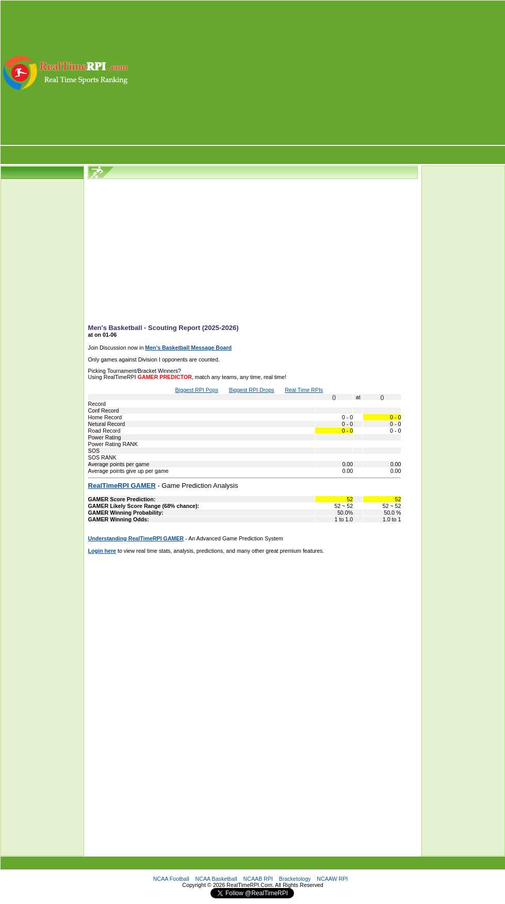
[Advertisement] (317, 73)
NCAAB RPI (258, 879)
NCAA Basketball (216, 879)
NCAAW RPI (332, 879)
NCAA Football (171, 879)
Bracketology (295, 879)
